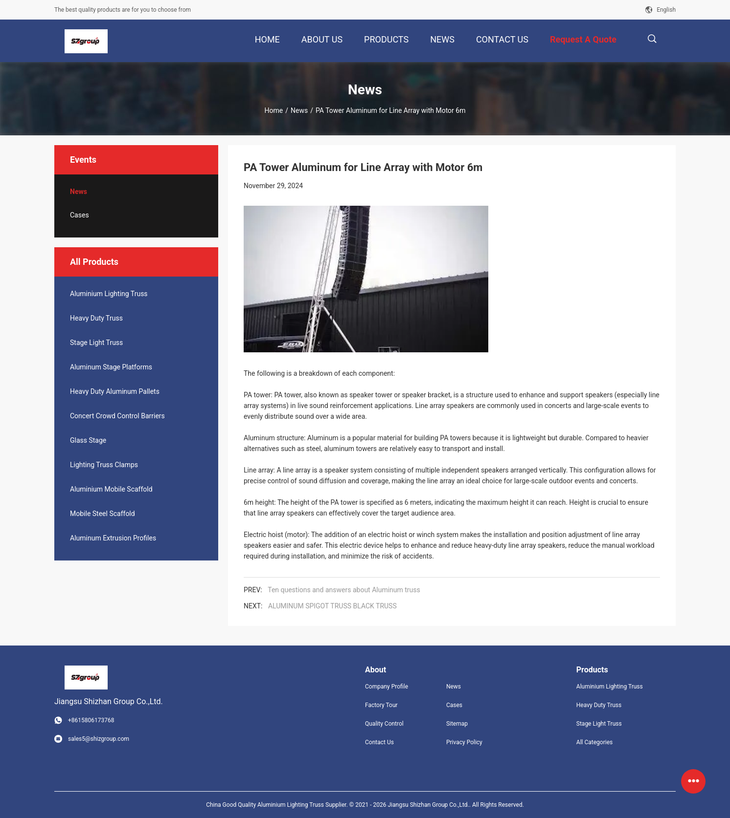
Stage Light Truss (96, 342)
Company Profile (386, 686)
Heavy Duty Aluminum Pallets (115, 391)
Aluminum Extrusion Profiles (113, 538)
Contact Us (379, 742)
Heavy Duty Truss (96, 318)
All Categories (594, 742)
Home (274, 110)
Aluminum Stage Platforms (111, 367)
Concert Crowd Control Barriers (117, 416)
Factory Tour (381, 705)
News (299, 110)
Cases (79, 215)
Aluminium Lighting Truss (109, 294)
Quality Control (384, 723)
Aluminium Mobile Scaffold (111, 489)
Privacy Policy (464, 742)
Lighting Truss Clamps (104, 465)
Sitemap (457, 723)
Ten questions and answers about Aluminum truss (344, 590)
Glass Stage (88, 440)
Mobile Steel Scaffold (102, 513)
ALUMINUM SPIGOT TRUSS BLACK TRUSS (332, 606)
